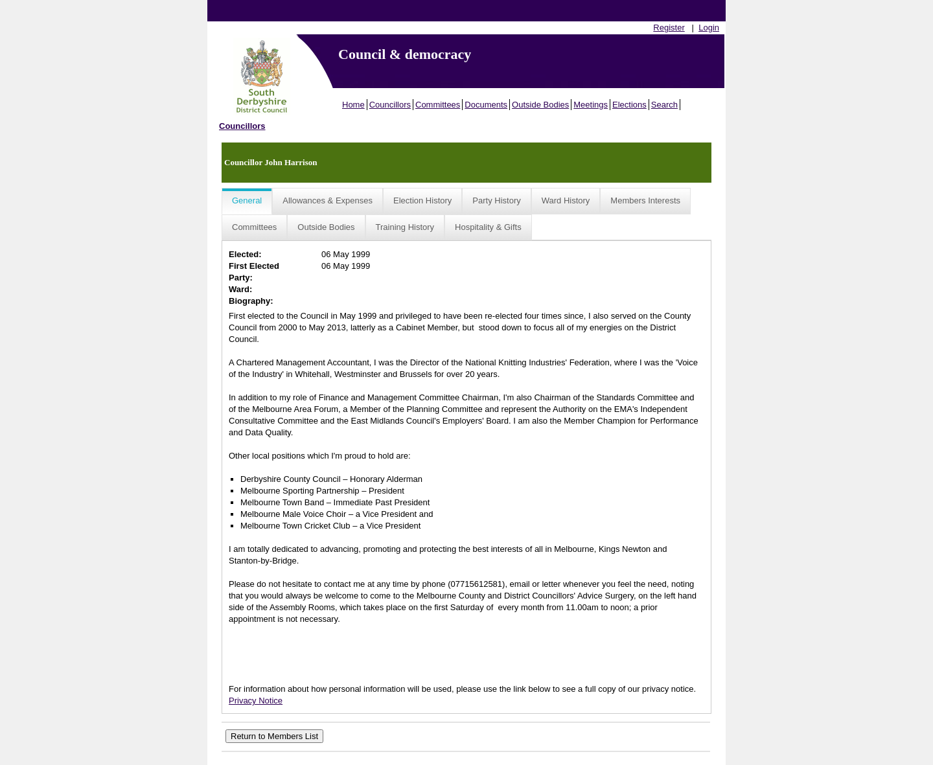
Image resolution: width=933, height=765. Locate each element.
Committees (437, 104)
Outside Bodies (540, 104)
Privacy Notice (255, 700)
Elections (629, 104)
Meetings (590, 104)
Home (353, 104)
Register (668, 27)
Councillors (390, 104)
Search (664, 104)
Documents (486, 104)
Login (708, 27)
